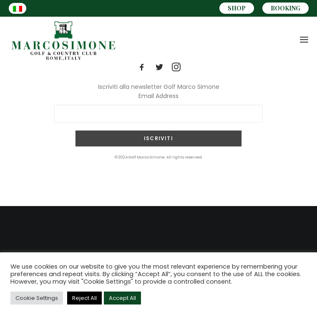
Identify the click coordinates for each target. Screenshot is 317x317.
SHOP (237, 8)
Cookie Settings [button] (36, 298)
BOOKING (285, 8)
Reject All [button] (84, 298)
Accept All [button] (122, 298)
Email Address (158, 96)
